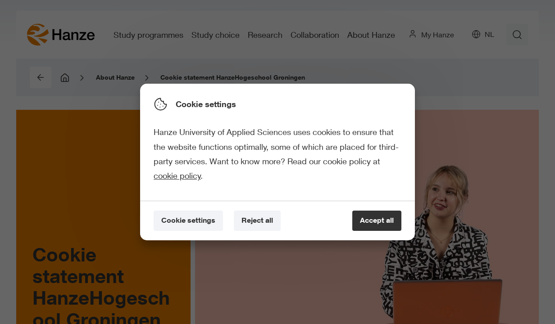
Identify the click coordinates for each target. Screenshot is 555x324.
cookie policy (177, 175)
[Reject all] (257, 221)
